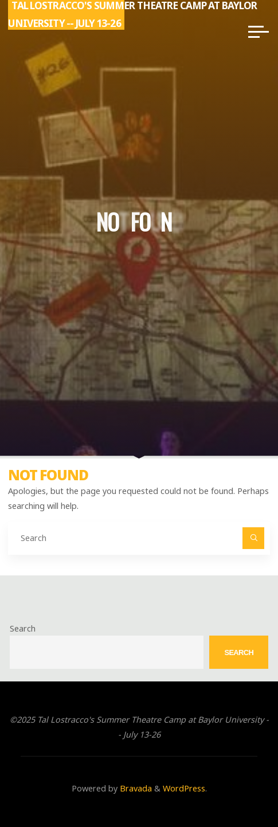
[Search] (253, 537)
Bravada (135, 788)
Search (23, 628)
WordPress (184, 788)
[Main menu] (258, 31)
